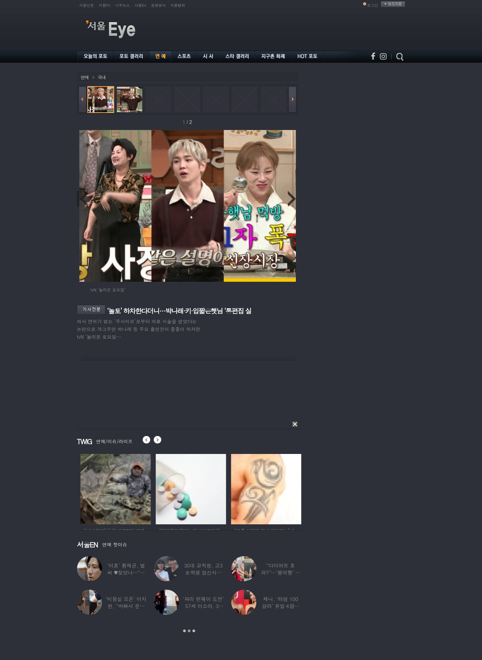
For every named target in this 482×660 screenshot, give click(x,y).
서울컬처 (177, 5)
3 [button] (193, 631)
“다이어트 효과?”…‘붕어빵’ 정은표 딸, (280, 572)
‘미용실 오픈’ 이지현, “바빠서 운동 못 (125, 605)
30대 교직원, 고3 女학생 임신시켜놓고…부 (203, 572)
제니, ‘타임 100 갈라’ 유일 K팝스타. (280, 605)
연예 (85, 77)
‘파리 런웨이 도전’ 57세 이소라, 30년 (203, 605)
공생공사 (158, 5)
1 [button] (184, 631)
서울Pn (104, 5)
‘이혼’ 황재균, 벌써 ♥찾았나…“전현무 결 (126, 572)
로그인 (372, 5)
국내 (102, 77)
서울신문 (86, 5)
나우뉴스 (122, 5)
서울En (140, 5)
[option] (148, 488)
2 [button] (189, 631)
